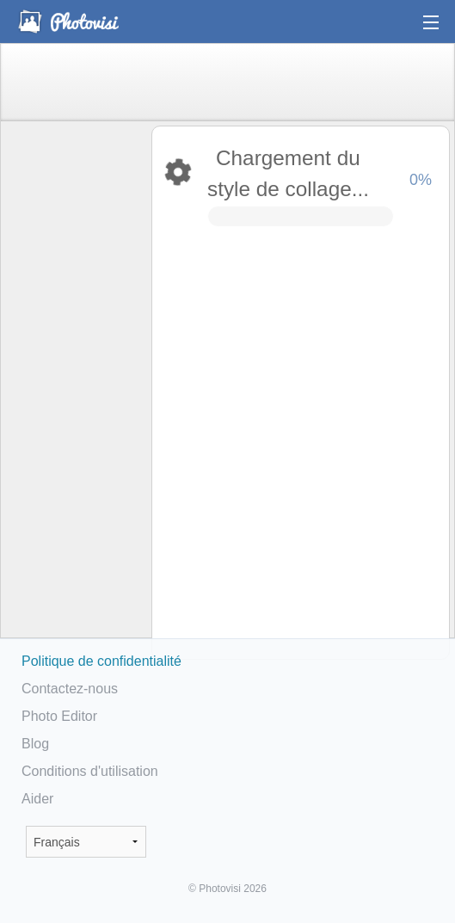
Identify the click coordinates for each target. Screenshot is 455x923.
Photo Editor (59, 716)
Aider (37, 798)
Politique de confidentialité (101, 661)
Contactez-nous (70, 688)
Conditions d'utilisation (90, 771)
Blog (35, 743)
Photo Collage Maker (68, 21)
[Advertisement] (75, 392)
